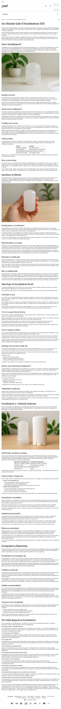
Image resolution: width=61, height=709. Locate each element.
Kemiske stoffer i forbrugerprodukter (45, 655)
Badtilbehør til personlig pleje (45, 340)
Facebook (27, 699)
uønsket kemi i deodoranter (31, 519)
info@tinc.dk (24, 698)
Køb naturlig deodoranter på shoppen (14, 689)
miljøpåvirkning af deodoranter (23, 596)
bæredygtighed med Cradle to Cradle (26, 580)
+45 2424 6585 (50, 696)
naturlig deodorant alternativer (40, 133)
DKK (3, 1)
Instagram (34, 699)
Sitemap (44, 698)
